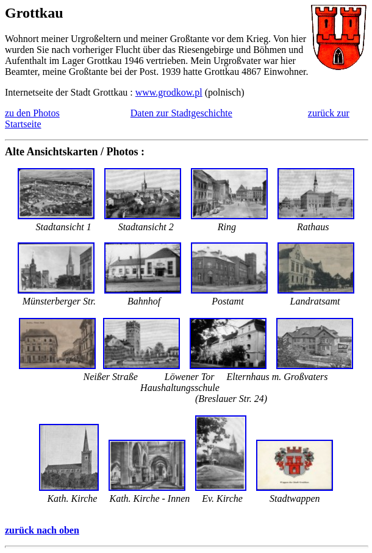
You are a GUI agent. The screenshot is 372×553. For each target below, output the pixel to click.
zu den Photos (32, 113)
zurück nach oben (42, 530)
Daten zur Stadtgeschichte (181, 113)
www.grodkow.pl (168, 92)
